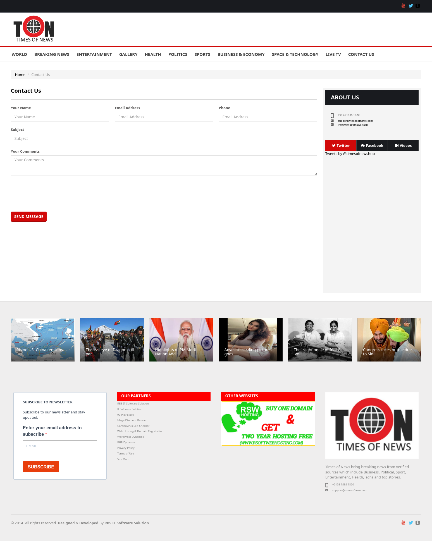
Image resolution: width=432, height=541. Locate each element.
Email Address (127, 107)
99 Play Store (125, 414)
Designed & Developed (78, 522)
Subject (17, 129)
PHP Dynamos (126, 442)
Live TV (333, 54)
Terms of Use (125, 453)
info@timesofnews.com (353, 124)
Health (153, 54)
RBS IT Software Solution (133, 403)
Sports (202, 54)
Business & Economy (241, 54)
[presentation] (54, 194)
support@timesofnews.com (355, 121)
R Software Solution (129, 409)
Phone (224, 107)
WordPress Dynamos (130, 437)
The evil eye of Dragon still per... (110, 351)
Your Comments (25, 151)
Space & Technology (295, 54)
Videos (403, 145)
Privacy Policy (126, 448)
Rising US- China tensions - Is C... (40, 351)
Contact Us (361, 54)
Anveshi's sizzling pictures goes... (247, 351)
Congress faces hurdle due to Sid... (387, 351)
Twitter (341, 145)
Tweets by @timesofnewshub (350, 153)
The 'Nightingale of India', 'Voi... (317, 351)
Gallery (128, 54)
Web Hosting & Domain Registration (140, 431)
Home (20, 74)
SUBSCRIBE (41, 467)
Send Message (29, 216)
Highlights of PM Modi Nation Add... (175, 351)
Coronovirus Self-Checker (133, 426)
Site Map (122, 459)
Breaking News (51, 54)
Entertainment (94, 54)
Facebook (372, 145)
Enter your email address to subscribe (52, 431)
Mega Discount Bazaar (131, 420)
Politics (177, 54)
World (19, 54)
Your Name (21, 107)
